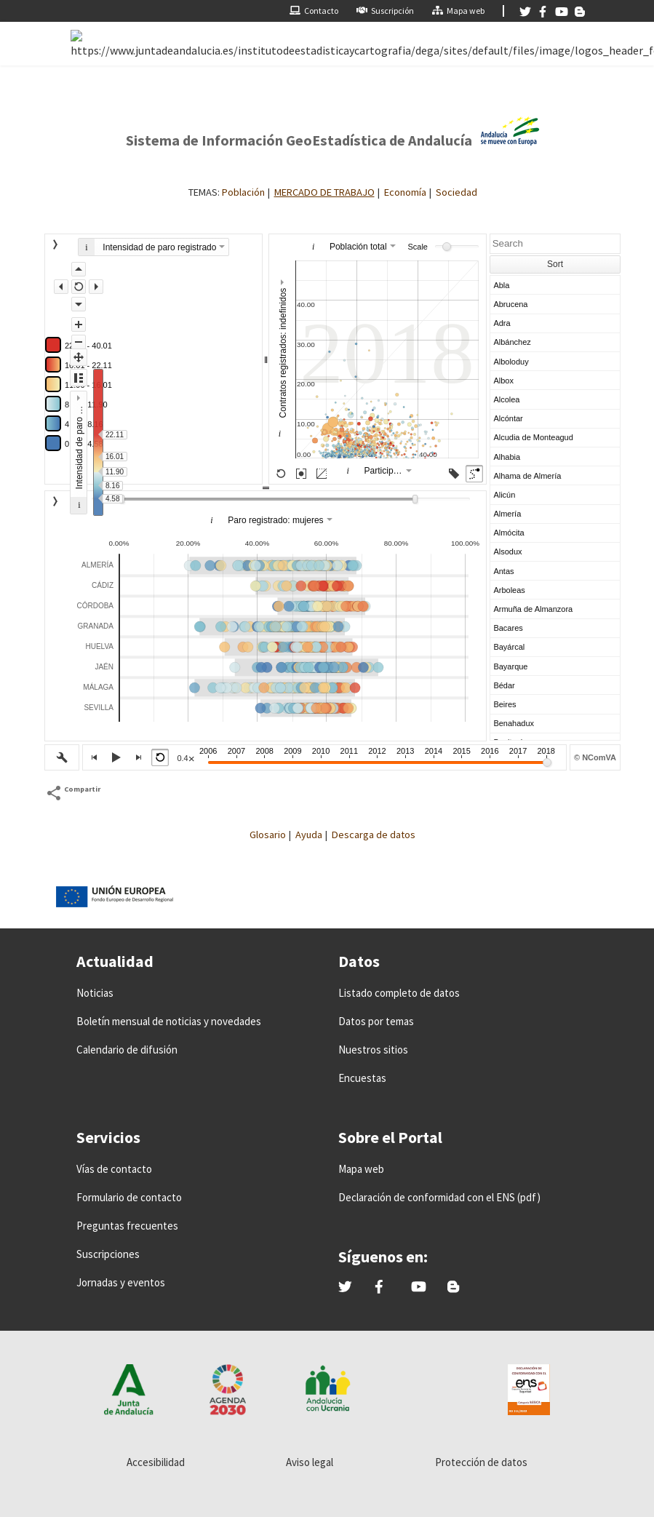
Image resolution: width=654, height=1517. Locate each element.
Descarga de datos (373, 834)
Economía (405, 192)
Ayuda (308, 834)
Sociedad (456, 192)
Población (243, 192)
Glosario (268, 834)
